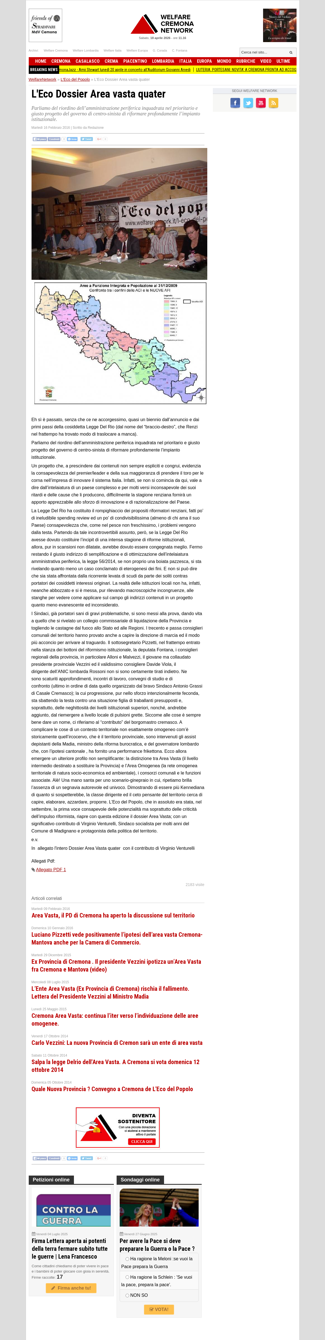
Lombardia (163, 61)
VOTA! (159, 1309)
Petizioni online (51, 1180)
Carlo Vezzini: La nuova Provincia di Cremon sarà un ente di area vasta (117, 1042)
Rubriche (245, 61)
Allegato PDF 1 (51, 869)
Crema (111, 61)
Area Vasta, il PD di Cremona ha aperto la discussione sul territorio (113, 915)
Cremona (61, 61)
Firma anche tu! (71, 1288)
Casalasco (88, 61)
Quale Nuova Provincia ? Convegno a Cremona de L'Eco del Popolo (112, 1089)
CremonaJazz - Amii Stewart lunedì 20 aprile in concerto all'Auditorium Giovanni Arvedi (127, 69)
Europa (204, 61)
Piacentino (135, 61)
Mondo (224, 61)
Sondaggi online (140, 1180)
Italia (185, 61)
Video (265, 61)
